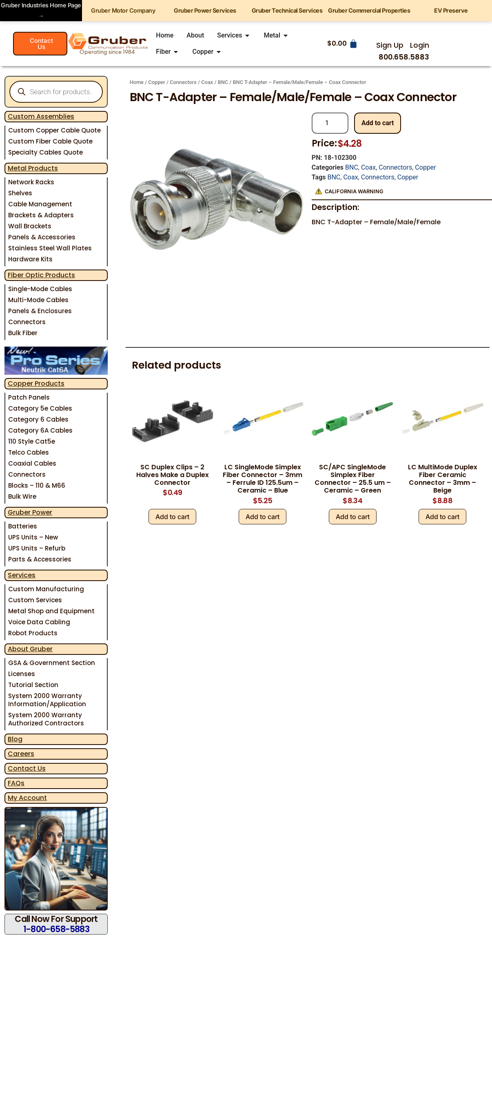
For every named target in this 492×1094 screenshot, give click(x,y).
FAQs (16, 783)
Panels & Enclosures (40, 311)
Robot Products (33, 633)
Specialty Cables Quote (45, 152)
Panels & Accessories (41, 237)
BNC (223, 82)
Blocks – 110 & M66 (36, 485)
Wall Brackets (29, 226)
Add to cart (377, 123)
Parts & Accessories (39, 559)
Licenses (21, 674)
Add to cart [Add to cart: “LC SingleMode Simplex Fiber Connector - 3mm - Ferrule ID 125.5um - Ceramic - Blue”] (262, 517)
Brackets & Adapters (41, 215)
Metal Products (33, 168)
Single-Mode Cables (40, 289)
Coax (207, 82)
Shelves (20, 193)
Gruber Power (30, 512)
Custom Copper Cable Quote (54, 130)
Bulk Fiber (23, 333)
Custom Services (35, 600)
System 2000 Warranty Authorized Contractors (46, 719)
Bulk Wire (22, 496)
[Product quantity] (330, 123)
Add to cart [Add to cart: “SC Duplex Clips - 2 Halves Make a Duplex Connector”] (172, 517)
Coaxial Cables (32, 463)
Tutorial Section (33, 685)
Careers (21, 753)
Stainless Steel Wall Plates (50, 248)
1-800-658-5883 (56, 929)
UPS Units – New (33, 537)
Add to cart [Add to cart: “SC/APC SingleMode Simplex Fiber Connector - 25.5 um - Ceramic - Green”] (353, 517)
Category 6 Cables (38, 419)
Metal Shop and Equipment (51, 611)
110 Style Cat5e (31, 441)
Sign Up (389, 45)
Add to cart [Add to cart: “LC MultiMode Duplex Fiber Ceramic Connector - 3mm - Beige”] (442, 517)
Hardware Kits (30, 259)
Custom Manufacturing (46, 589)
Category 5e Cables (40, 408)
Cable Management (40, 204)
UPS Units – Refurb (36, 548)
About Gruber (30, 649)
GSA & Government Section (51, 663)
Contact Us (27, 768)
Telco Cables (28, 452)
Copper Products (36, 383)
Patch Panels (29, 397)
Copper (156, 82)
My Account (27, 797)
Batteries (22, 526)
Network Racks (31, 182)
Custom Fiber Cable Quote (50, 141)
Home (137, 82)
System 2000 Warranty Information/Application (47, 700)
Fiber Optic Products (41, 275)
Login (419, 45)
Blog (15, 739)
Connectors (27, 322)
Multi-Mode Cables (38, 300)
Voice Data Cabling (39, 622)
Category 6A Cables (40, 430)
